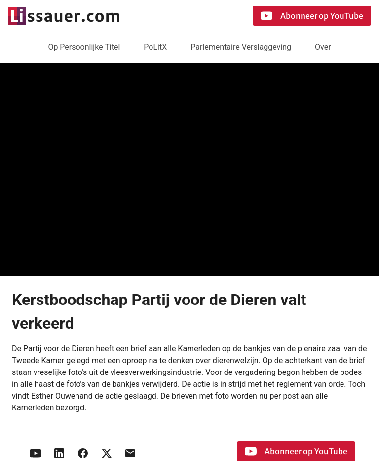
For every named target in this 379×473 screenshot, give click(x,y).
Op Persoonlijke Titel (84, 47)
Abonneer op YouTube (312, 16)
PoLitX (155, 47)
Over (323, 47)
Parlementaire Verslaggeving (240, 47)
